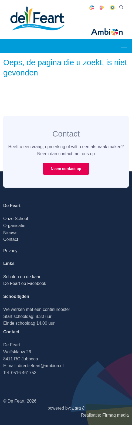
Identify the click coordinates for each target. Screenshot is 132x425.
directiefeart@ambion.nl (40, 365)
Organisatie (14, 225)
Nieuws (10, 232)
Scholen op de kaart (22, 276)
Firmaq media (115, 415)
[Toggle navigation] (124, 46)
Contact (10, 239)
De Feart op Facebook (24, 283)
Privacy (10, 250)
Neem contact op (66, 169)
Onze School (15, 218)
